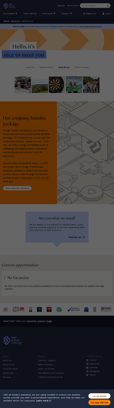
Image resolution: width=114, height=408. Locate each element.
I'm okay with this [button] (99, 403)
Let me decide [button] (99, 396)
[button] (43, 400)
